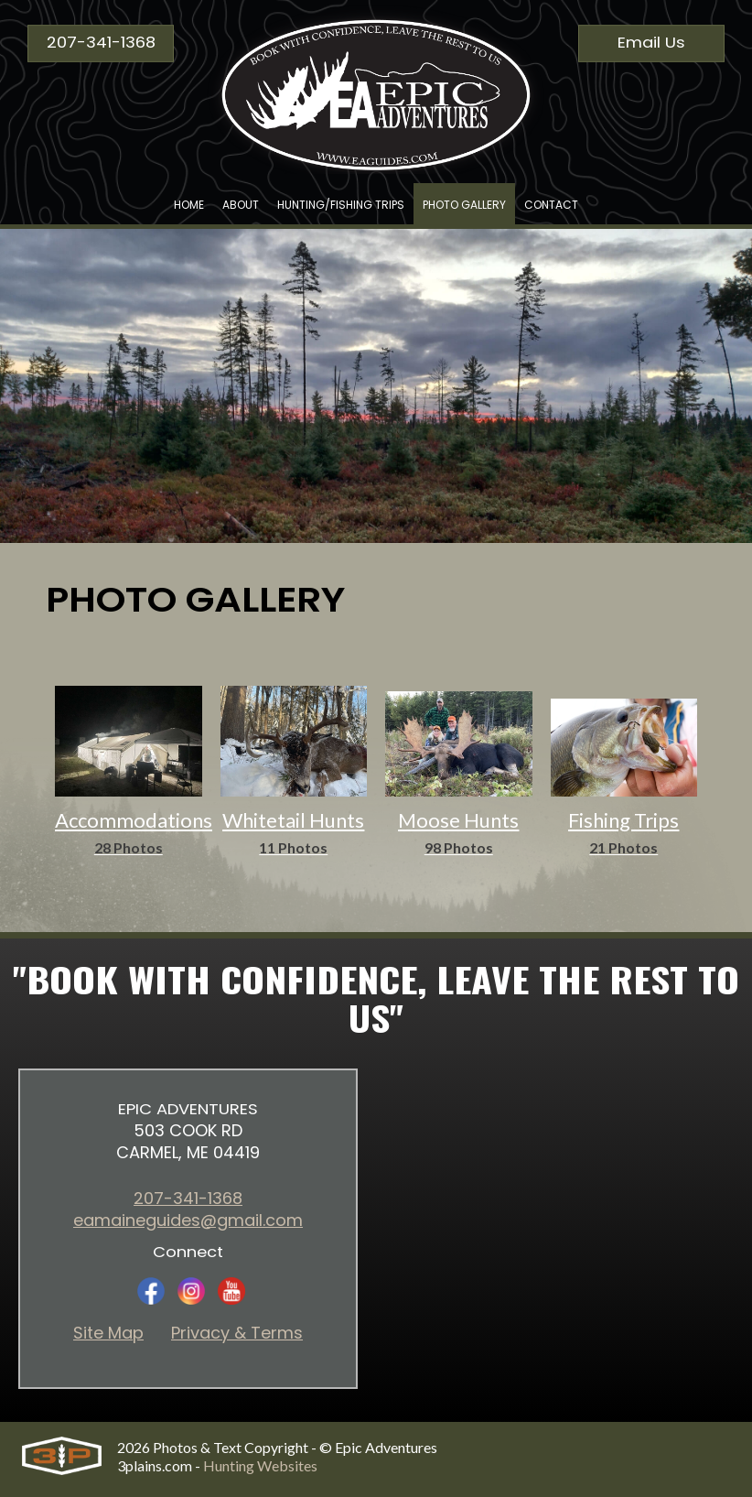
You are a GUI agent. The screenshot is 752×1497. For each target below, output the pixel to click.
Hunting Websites (260, 1465)
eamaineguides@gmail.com (188, 1220)
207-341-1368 (101, 42)
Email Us (651, 42)
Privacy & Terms (237, 1333)
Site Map (108, 1333)
